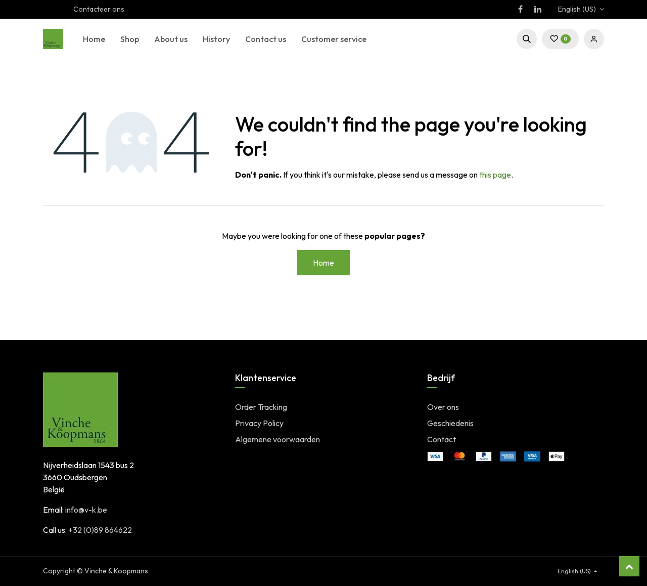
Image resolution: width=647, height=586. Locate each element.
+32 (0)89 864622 (100, 530)
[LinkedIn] (538, 9)
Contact (441, 439)
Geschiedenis (450, 423)
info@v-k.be (86, 510)
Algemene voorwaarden (277, 439)
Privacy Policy (259, 423)
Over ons (443, 407)
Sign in (594, 39)
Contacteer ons (98, 9)
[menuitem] (94, 39)
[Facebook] (520, 9)
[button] (527, 39)
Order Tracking (261, 407)
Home (323, 263)
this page (495, 175)
